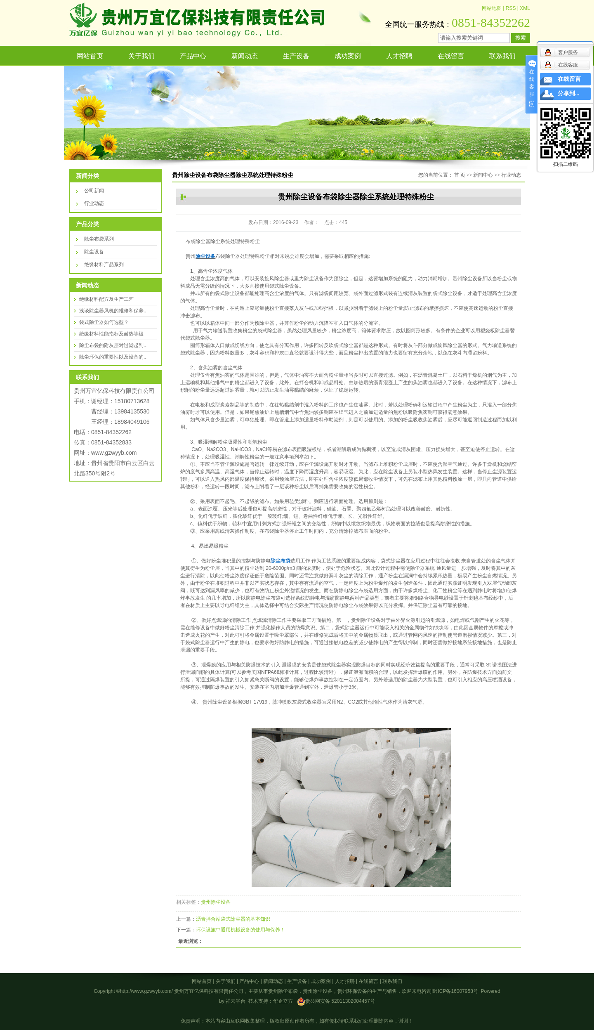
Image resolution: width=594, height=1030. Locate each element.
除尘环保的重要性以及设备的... (113, 357)
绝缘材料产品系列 (104, 264)
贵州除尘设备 (216, 902)
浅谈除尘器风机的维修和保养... (113, 311)
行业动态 (94, 203)
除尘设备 (94, 252)
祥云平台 (235, 1001)
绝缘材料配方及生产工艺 (106, 299)
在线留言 (451, 55)
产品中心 (193, 55)
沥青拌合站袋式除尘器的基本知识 (233, 919)
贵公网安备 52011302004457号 (340, 1001)
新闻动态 (244, 55)
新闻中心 (483, 175)
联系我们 (502, 55)
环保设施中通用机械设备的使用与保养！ (240, 930)
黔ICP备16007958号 (455, 991)
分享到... (569, 93)
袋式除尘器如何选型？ (104, 322)
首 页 (459, 175)
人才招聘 (399, 55)
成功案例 (348, 55)
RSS (511, 8)
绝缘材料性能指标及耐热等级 (111, 334)
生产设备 (296, 55)
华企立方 (283, 1001)
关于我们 (141, 55)
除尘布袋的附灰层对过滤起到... (113, 345)
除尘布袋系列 (99, 239)
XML (525, 8)
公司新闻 (94, 191)
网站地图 (492, 8)
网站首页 (90, 55)
